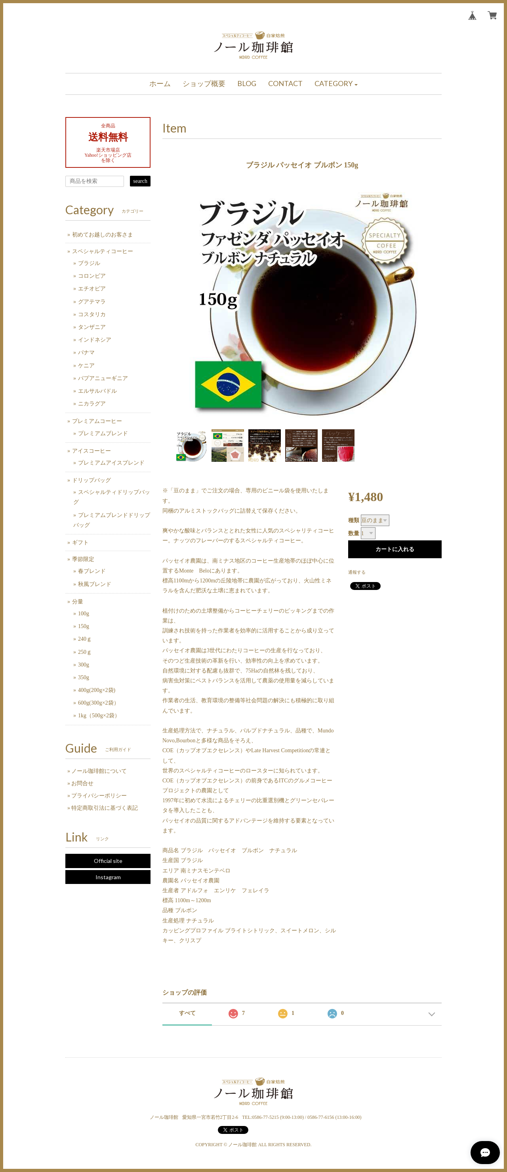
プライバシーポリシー (99, 796)
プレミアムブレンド (103, 433)
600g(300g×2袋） (98, 703)
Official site (108, 860)
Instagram (108, 877)
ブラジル (89, 263)
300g (83, 665)
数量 (353, 533)
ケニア (86, 366)
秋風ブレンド (94, 584)
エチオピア (92, 289)
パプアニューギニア (103, 378)
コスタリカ (92, 314)
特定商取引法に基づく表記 (104, 808)
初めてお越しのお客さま (102, 235)
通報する (357, 572)
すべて (187, 1013)
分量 (77, 602)
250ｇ (85, 652)
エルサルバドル (97, 391)
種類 (353, 520)
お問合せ (82, 783)
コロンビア (92, 276)
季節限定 (83, 559)
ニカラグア (92, 404)
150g (83, 626)
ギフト (80, 543)
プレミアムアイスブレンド (111, 463)
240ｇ (85, 639)
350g (83, 677)
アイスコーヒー (91, 451)
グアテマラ (92, 302)
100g (83, 614)
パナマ (86, 352)
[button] (336, 83)
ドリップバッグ (91, 480)
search (140, 181)
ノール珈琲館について (99, 771)
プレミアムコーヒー (97, 421)
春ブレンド (92, 571)
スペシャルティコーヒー (102, 251)
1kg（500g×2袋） (99, 716)
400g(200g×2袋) (96, 690)
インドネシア (94, 340)
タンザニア (92, 327)
